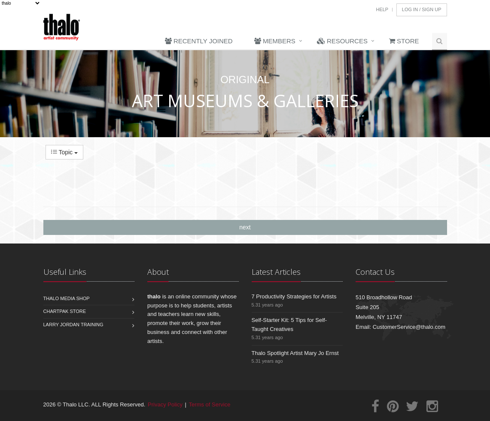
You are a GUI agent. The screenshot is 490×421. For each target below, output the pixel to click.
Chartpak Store (64, 311)
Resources (342, 41)
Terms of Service (210, 404)
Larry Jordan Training (73, 324)
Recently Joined (199, 41)
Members (274, 41)
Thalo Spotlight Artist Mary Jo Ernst (295, 353)
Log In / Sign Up (421, 9)
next (244, 227)
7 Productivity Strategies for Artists (294, 296)
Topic (64, 152)
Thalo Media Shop (66, 298)
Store (404, 41)
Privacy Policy (165, 404)
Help (382, 9)
